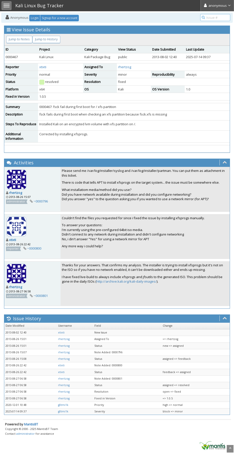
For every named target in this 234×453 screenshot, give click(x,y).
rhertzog (124, 67)
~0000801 (41, 295)
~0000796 (41, 201)
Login (35, 18)
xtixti (42, 67)
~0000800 (34, 248)
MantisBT (31, 424)
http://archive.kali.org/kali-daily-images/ (126, 281)
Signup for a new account (59, 18)
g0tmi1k (63, 405)
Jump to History (46, 39)
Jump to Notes (19, 39)
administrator (25, 433)
